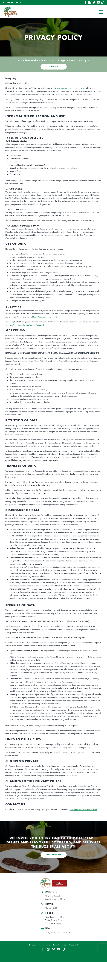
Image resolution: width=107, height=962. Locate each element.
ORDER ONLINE (53, 854)
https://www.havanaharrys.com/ (70, 88)
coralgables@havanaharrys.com (83, 809)
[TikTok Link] (102, 2)
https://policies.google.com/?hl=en (47, 316)
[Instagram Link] (89, 2)
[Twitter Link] (94, 2)
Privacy (64, 944)
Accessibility (74, 944)
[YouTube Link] (98, 2)
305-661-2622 (12, 2)
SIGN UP (53, 66)
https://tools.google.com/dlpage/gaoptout (26, 324)
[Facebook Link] (85, 2)
